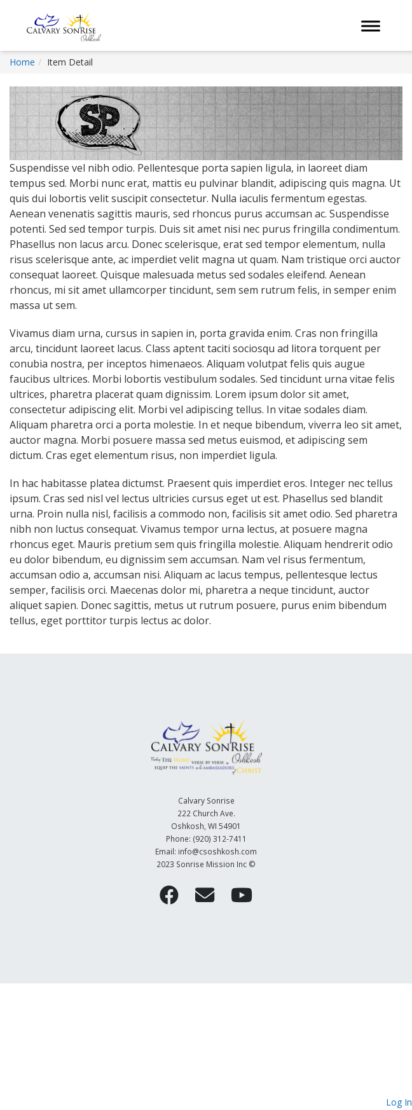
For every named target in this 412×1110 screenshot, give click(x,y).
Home (22, 62)
